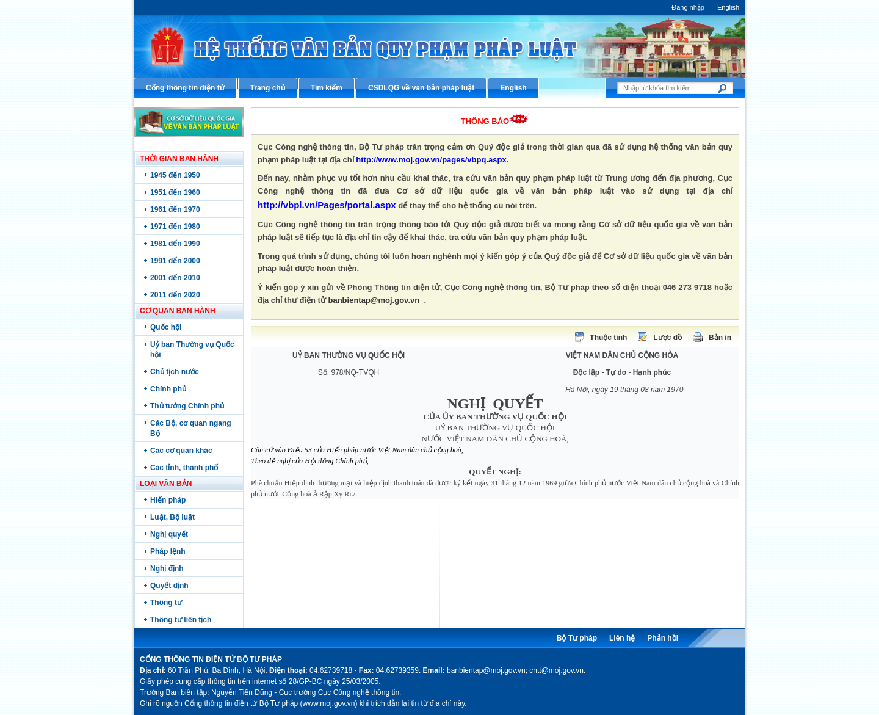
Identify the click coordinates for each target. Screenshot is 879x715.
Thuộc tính (608, 337)
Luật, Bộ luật (172, 517)
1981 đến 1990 (175, 243)
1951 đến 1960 (175, 192)
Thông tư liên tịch (180, 619)
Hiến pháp (168, 500)
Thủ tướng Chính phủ (187, 406)
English (728, 7)
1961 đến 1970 (175, 209)
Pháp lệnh (168, 551)
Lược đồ (667, 337)
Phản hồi (662, 638)
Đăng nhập (687, 7)
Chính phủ (168, 389)
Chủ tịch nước (174, 372)
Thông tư (166, 602)
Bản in (720, 337)
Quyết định (169, 585)
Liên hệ (622, 638)
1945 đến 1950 (175, 175)
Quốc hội (165, 327)
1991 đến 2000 (175, 260)
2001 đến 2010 (175, 278)
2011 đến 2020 (175, 295)
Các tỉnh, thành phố (184, 467)
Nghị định (167, 568)
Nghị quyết (169, 534)
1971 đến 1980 (175, 226)
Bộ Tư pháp (577, 638)
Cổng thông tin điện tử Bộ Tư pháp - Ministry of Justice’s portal (439, 46)
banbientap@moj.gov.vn (374, 300)
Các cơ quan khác (181, 450)
